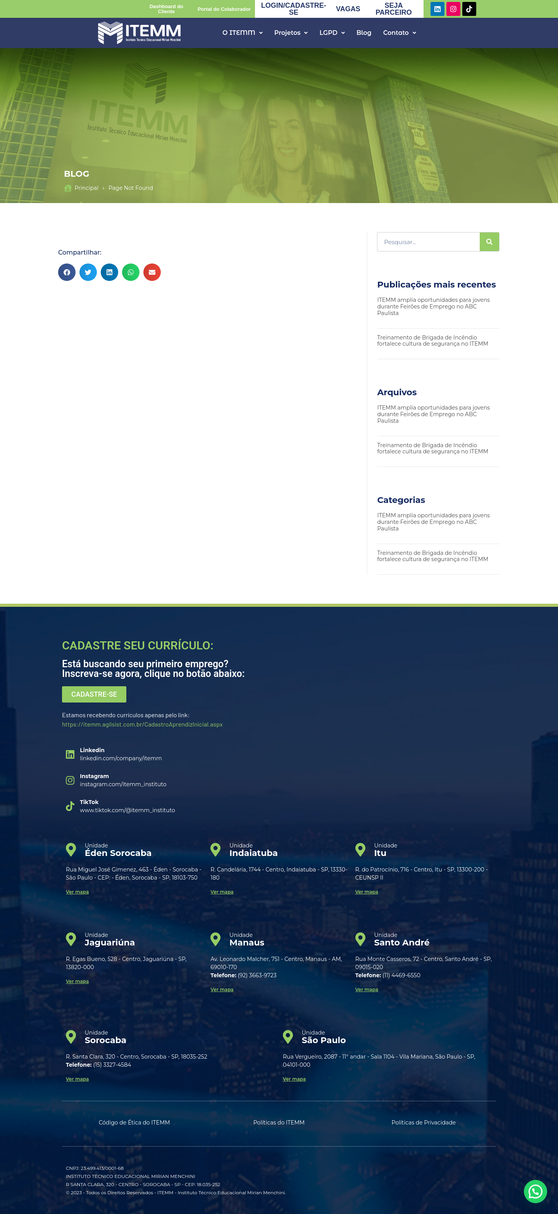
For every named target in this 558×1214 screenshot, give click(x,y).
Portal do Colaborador (224, 9)
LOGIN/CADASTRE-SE (293, 9)
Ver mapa (77, 892)
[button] (243, 33)
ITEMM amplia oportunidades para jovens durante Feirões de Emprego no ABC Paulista (433, 306)
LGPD (331, 32)
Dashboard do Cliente (166, 8)
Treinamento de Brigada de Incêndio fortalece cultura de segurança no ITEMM (433, 341)
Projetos (291, 32)
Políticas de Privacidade (424, 1122)
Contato (399, 32)
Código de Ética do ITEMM (134, 1122)
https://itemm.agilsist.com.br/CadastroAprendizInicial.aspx (142, 724)
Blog (364, 32)
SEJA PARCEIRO (393, 9)
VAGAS (348, 9)
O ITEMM (242, 32)
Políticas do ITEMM (279, 1122)
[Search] (489, 241)
